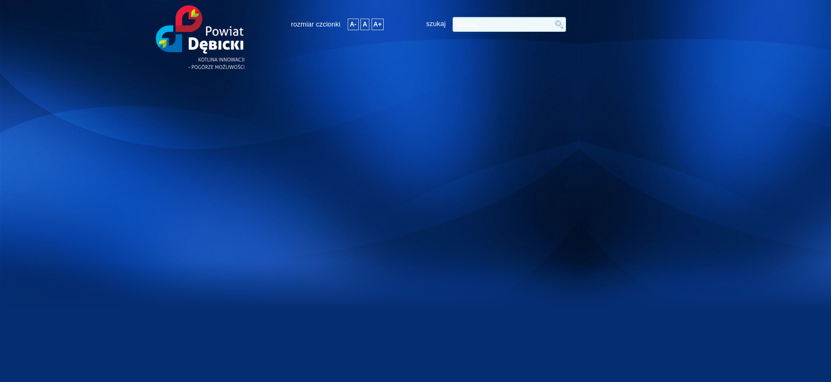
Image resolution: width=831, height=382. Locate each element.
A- (353, 24)
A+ (378, 24)
